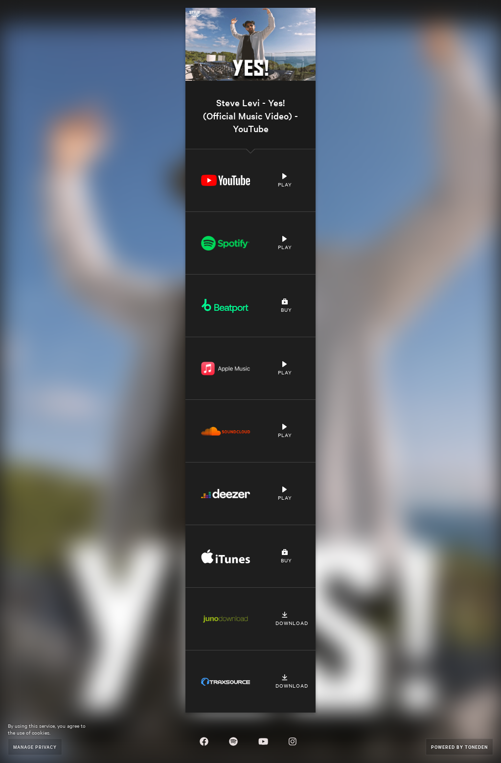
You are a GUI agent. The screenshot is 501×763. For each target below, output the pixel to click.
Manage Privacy (35, 746)
